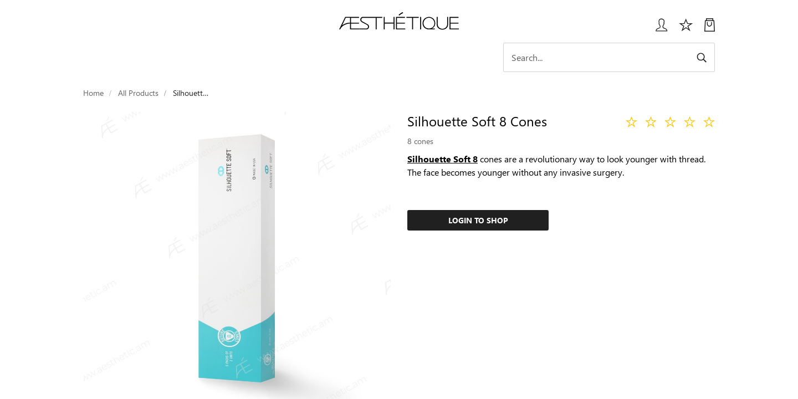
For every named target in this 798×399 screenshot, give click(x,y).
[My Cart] (709, 29)
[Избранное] (686, 29)
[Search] (618, 57)
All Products (138, 93)
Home (93, 93)
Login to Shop (478, 220)
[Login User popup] (657, 29)
